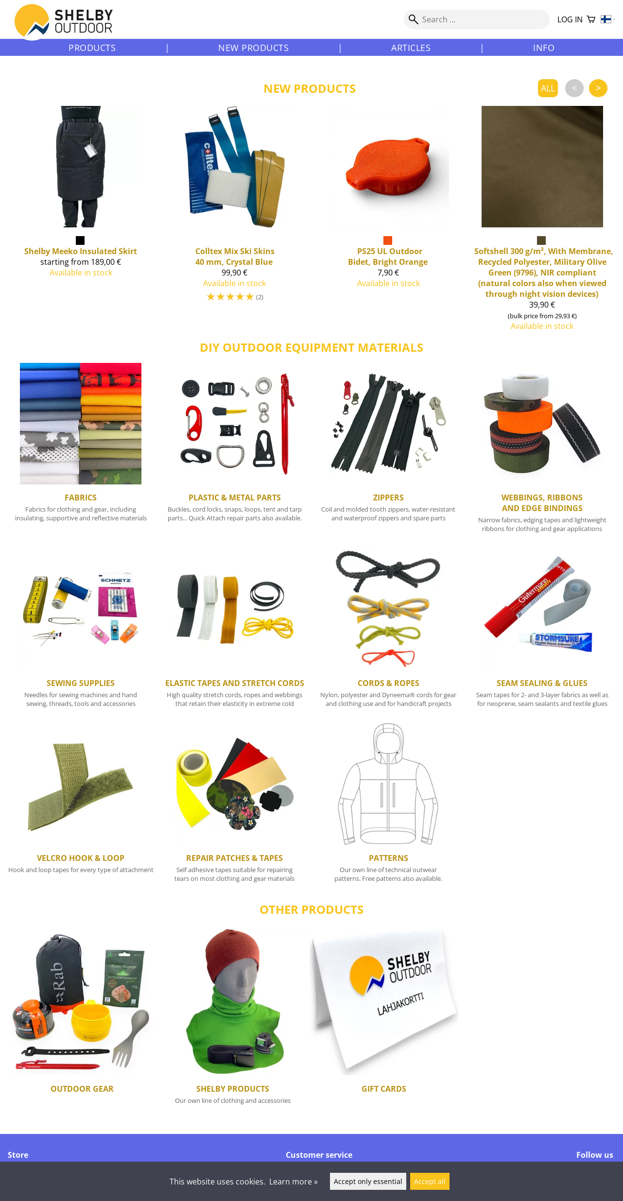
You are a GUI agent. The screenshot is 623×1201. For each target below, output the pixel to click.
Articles (411, 47)
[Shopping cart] (591, 19)
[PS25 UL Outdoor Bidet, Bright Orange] (388, 222)
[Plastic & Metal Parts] (235, 452)
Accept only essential (368, 1181)
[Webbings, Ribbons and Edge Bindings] (542, 452)
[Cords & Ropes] (388, 632)
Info (543, 47)
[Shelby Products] (232, 1022)
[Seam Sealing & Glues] (542, 632)
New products (253, 47)
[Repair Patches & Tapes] (235, 807)
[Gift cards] (384, 1022)
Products (92, 47)
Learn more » (293, 1181)
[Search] (477, 19)
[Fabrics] (81, 452)
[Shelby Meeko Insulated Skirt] (81, 222)
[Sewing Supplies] (81, 632)
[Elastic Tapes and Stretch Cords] (235, 632)
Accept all (430, 1181)
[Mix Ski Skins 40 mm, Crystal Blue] (235, 222)
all (548, 88)
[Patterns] (388, 807)
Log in (570, 19)
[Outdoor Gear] (82, 1022)
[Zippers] (388, 452)
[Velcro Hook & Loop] (81, 807)
